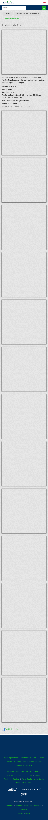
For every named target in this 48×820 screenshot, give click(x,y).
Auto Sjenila (39, 779)
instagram (28, 805)
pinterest (38, 805)
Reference (20, 765)
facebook (9, 805)
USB (30, 775)
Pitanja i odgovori (35, 761)
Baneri (37, 775)
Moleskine (20, 771)
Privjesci (7, 779)
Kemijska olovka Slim (12, 18)
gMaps (24, 809)
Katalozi (29, 765)
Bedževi (16, 779)
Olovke (29, 771)
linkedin (19, 805)
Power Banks (27, 779)
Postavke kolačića (28, 758)
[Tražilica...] (14, 8)
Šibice (17, 783)
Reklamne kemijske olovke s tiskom (27, 13)
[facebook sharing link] (13, 729)
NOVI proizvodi (28, 783)
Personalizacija (20, 761)
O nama (41, 758)
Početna (7, 13)
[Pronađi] (28, 8)
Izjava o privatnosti (11, 758)
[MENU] (44, 8)
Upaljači (10, 771)
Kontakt (8, 761)
